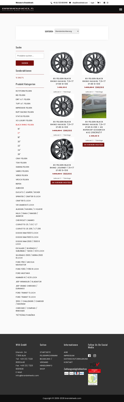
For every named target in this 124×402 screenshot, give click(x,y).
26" (19, 154)
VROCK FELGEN (22, 179)
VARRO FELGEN (22, 171)
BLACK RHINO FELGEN (25, 124)
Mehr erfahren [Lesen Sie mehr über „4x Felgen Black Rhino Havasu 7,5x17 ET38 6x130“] (61, 96)
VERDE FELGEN (22, 175)
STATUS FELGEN (22, 116)
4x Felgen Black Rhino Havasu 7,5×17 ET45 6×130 (62, 146)
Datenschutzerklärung (76, 359)
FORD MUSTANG (23, 273)
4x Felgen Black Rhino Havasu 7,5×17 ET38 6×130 (62, 81)
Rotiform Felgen (24, 91)
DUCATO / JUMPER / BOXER (28, 192)
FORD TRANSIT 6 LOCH (26, 297)
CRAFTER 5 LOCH (23, 200)
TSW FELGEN (21, 162)
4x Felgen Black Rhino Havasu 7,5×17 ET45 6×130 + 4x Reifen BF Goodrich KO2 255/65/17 (94, 148)
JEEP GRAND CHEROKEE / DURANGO (26, 287)
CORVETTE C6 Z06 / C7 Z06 (28, 228)
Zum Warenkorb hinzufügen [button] (93, 96)
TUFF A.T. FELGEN (23, 103)
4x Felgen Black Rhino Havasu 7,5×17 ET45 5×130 (94, 81)
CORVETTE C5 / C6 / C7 (26, 224)
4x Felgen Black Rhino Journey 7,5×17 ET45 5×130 (62, 211)
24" (19, 150)
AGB (66, 352)
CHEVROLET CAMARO (25, 220)
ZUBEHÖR (20, 188)
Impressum (69, 355)
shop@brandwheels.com (78, 2)
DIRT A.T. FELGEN (23, 99)
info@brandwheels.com (27, 375)
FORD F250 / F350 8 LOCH (27, 269)
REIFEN (18, 184)
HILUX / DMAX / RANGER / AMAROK (27, 214)
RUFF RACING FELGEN (25, 112)
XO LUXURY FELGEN (24, 120)
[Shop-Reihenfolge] (67, 31)
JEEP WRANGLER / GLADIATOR (29, 281)
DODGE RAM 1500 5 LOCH (27, 233)
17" (19, 133)
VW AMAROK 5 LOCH (25, 205)
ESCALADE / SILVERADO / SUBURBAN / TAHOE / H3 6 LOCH (30, 249)
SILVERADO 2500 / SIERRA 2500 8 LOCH (29, 256)
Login (92, 2)
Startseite (45, 352)
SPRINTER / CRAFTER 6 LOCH (28, 196)
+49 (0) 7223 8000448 (58, 2)
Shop (42, 369)
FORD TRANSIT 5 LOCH (25, 292)
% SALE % (20, 77)
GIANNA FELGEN (22, 167)
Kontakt (68, 362)
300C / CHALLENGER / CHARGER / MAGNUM (30, 302)
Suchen (25, 63)
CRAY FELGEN (21, 158)
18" (19, 137)
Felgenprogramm (49, 355)
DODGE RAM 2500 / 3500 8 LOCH (28, 242)
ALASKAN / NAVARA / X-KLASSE (29, 209)
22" (19, 146)
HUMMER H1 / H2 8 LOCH (26, 277)
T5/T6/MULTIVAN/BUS (25, 315)
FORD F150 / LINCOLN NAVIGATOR (25, 263)
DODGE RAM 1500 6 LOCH (27, 237)
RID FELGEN (20, 95)
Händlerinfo (46, 365)
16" (19, 129)
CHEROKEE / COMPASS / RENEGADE (26, 309)
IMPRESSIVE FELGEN (24, 108)
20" (19, 141)
